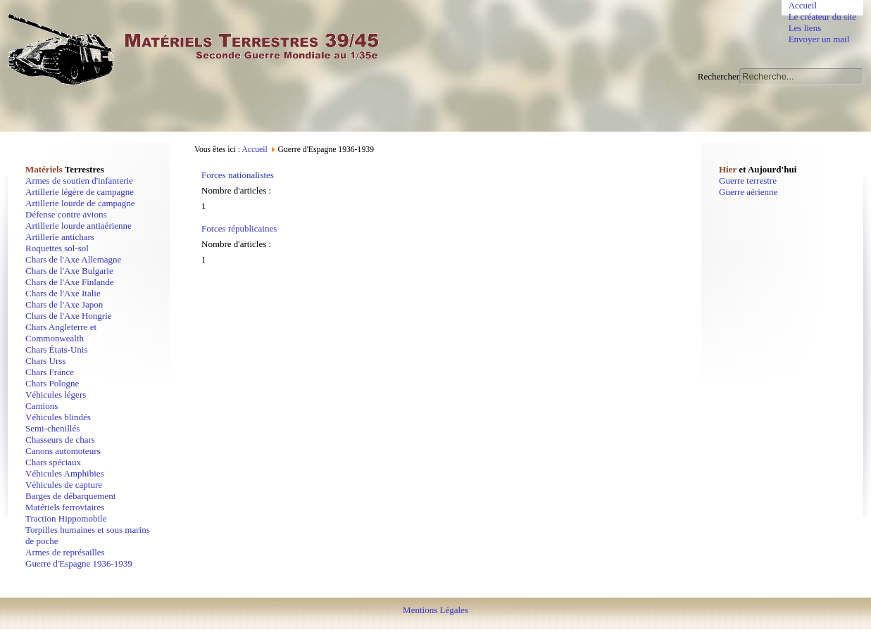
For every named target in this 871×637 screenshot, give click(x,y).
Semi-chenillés (52, 428)
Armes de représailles (65, 552)
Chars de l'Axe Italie (63, 293)
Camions (41, 406)
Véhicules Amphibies (64, 473)
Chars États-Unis (56, 349)
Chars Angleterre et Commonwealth (60, 332)
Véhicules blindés (58, 417)
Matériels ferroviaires (64, 507)
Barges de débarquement (70, 496)
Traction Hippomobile (65, 518)
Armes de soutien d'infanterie (79, 180)
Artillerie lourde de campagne (80, 203)
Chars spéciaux (53, 462)
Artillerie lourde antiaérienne (78, 225)
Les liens (805, 28)
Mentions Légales (435, 610)
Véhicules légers (55, 394)
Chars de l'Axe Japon (64, 304)
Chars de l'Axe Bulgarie (69, 270)
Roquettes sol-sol (57, 248)
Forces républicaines (239, 228)
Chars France (49, 372)
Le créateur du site (822, 16)
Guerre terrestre (748, 180)
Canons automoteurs (63, 451)
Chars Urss (45, 360)
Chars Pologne (52, 383)
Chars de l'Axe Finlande (69, 282)
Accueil (803, 5)
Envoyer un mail (819, 39)
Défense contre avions (66, 214)
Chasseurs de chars (60, 439)
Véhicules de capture (63, 484)
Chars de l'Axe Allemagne (73, 259)
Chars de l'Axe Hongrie (68, 315)
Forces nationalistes (237, 175)
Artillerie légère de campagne (79, 192)
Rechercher (718, 76)
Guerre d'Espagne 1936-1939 (78, 563)
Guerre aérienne (748, 192)
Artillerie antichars (59, 237)
